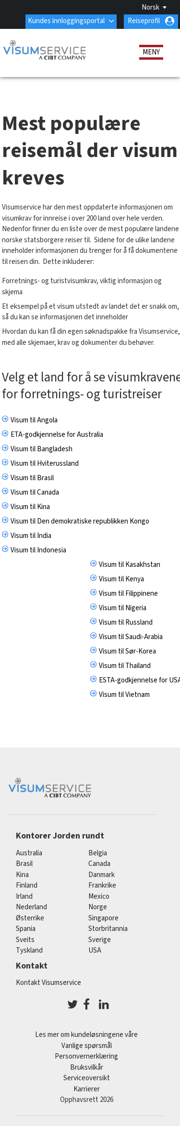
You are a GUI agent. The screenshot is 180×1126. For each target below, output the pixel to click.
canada (99, 864)
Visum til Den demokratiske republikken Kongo (80, 521)
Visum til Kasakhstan (129, 564)
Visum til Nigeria (122, 607)
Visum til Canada (35, 492)
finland (26, 885)
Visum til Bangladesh (41, 449)
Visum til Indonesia (38, 550)
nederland (31, 907)
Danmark (101, 875)
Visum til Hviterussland (45, 463)
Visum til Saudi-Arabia (131, 636)
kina (22, 875)
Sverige (99, 940)
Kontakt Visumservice (48, 982)
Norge (97, 907)
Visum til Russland (126, 622)
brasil (24, 864)
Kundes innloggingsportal (66, 21)
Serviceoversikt (86, 1078)
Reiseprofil (144, 21)
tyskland (29, 950)
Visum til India (31, 535)
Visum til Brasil (32, 477)
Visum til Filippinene (128, 593)
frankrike (102, 885)
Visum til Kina (30, 506)
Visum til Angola (34, 420)
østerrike (30, 918)
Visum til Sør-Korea (127, 651)
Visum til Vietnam (124, 694)
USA (94, 950)
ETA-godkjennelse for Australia (57, 434)
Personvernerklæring (86, 1056)
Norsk (150, 7)
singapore (103, 918)
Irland (24, 896)
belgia (97, 853)
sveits (25, 940)
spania (26, 929)
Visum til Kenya (121, 579)
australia (29, 853)
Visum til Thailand (125, 665)
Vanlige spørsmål (86, 1045)
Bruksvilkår (86, 1067)
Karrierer (86, 1089)
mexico (98, 896)
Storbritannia (108, 929)
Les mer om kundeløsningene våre (86, 1035)
